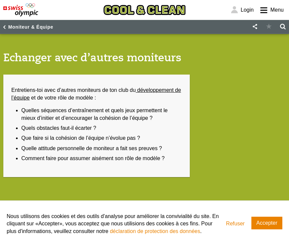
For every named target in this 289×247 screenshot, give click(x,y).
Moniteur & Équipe (30, 27)
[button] (255, 27)
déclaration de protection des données (155, 231)
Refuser (235, 223)
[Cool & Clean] (144, 10)
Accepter (266, 223)
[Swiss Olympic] (20, 10)
